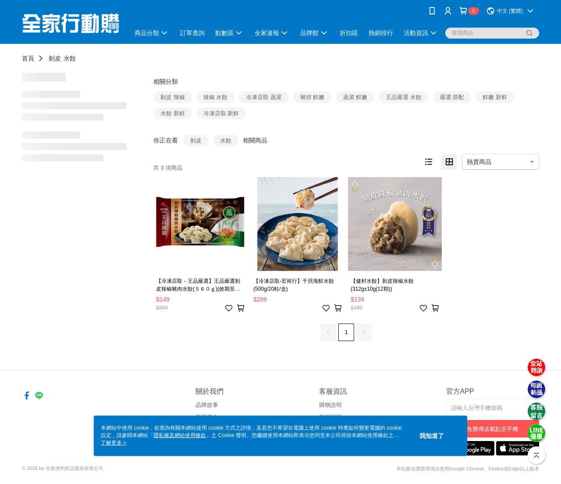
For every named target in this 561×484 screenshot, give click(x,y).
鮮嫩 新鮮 (495, 97)
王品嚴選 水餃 (404, 97)
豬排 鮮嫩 (312, 97)
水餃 (70, 58)
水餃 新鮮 (172, 113)
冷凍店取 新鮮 (221, 113)
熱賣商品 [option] (479, 161)
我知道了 (431, 435)
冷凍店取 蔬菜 (264, 97)
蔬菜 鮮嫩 (355, 97)
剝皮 (55, 58)
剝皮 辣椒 (172, 97)
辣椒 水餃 (215, 97)
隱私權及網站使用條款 (179, 435)
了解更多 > (113, 443)
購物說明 (330, 405)
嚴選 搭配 (452, 97)
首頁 (28, 58)
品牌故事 (206, 405)
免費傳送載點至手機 (492, 429)
